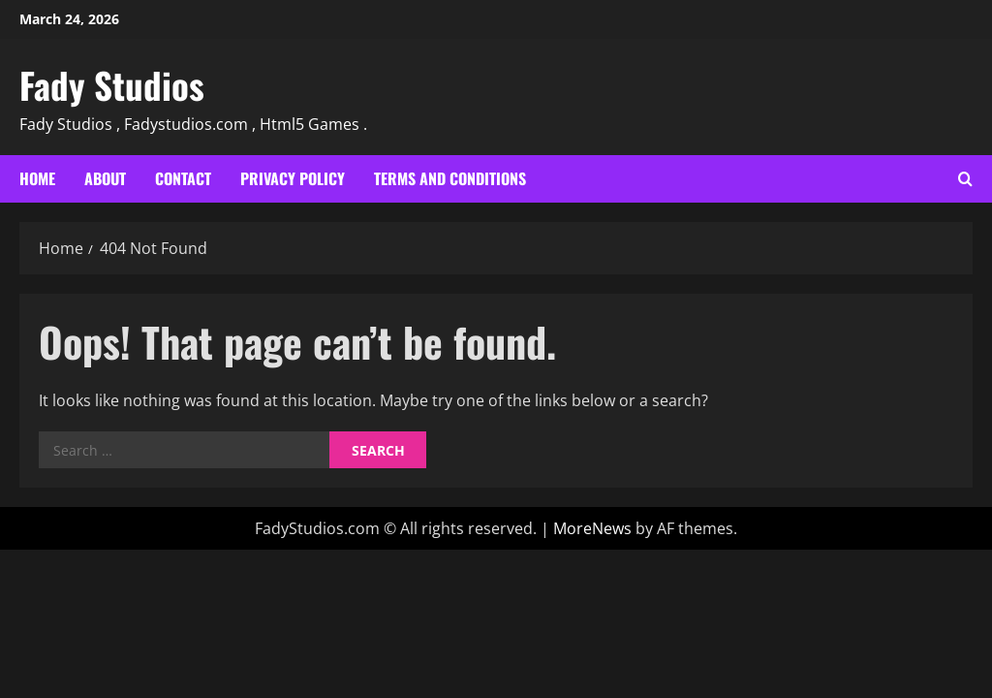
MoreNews (592, 528)
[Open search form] (965, 179)
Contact (183, 178)
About (105, 178)
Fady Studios (111, 84)
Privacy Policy (292, 178)
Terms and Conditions (450, 178)
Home (37, 178)
